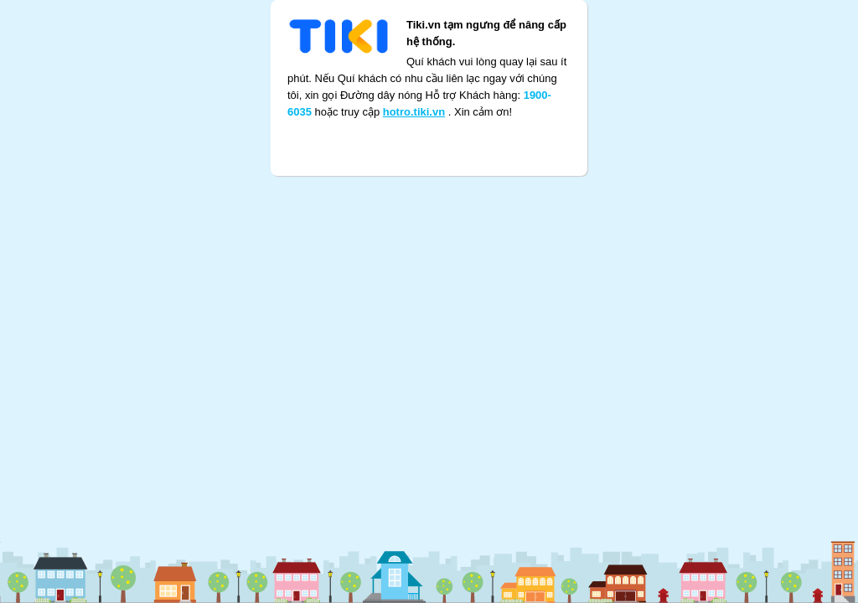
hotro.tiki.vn (414, 91)
